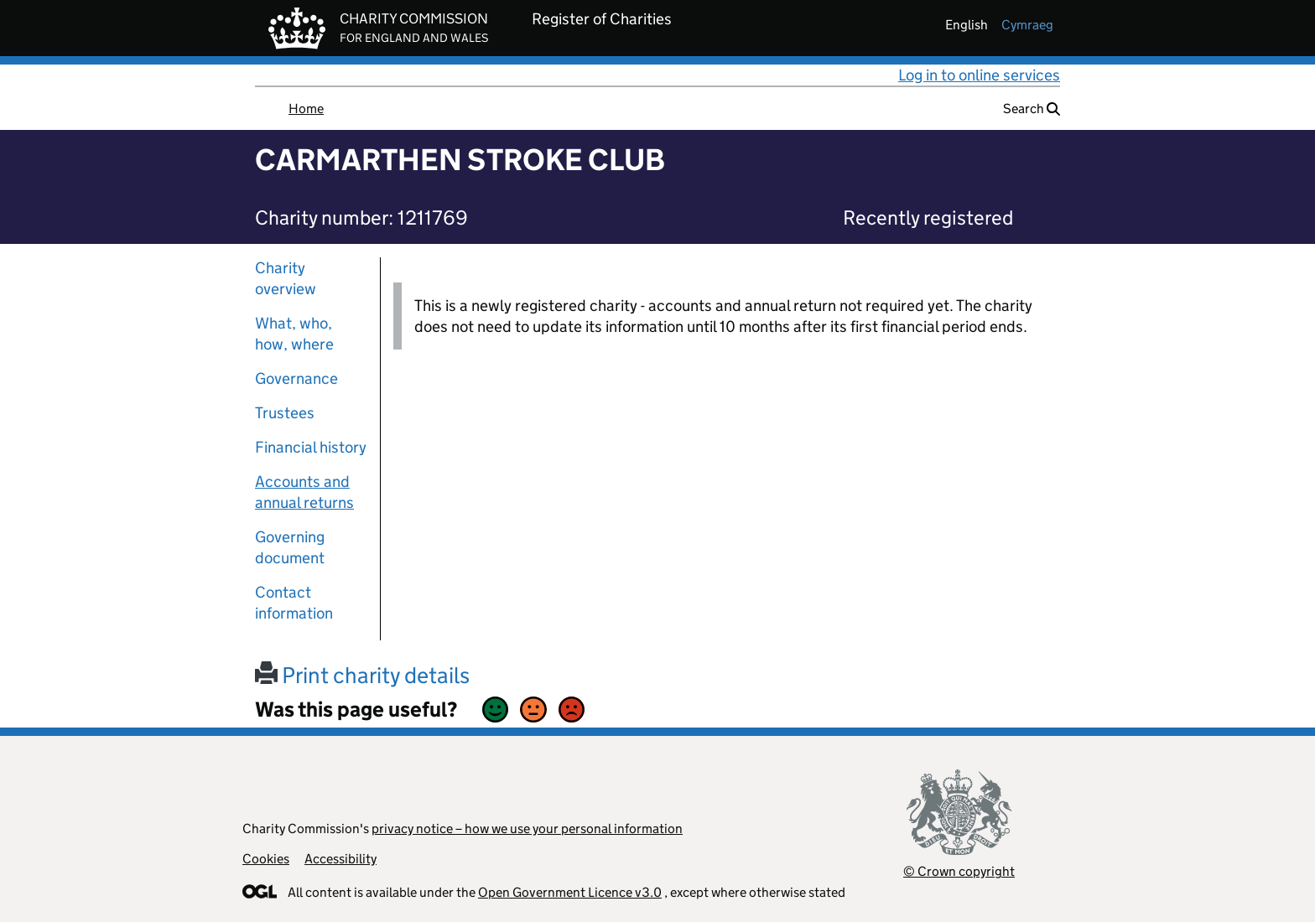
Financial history (310, 447)
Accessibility (340, 859)
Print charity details (362, 675)
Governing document (290, 547)
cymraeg (1027, 25)
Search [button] (1031, 109)
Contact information (294, 603)
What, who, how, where (294, 333)
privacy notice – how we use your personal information (527, 829)
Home (306, 109)
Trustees (284, 412)
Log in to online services (979, 75)
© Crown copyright (959, 871)
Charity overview (285, 278)
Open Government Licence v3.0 (570, 892)
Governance (296, 378)
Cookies (265, 859)
